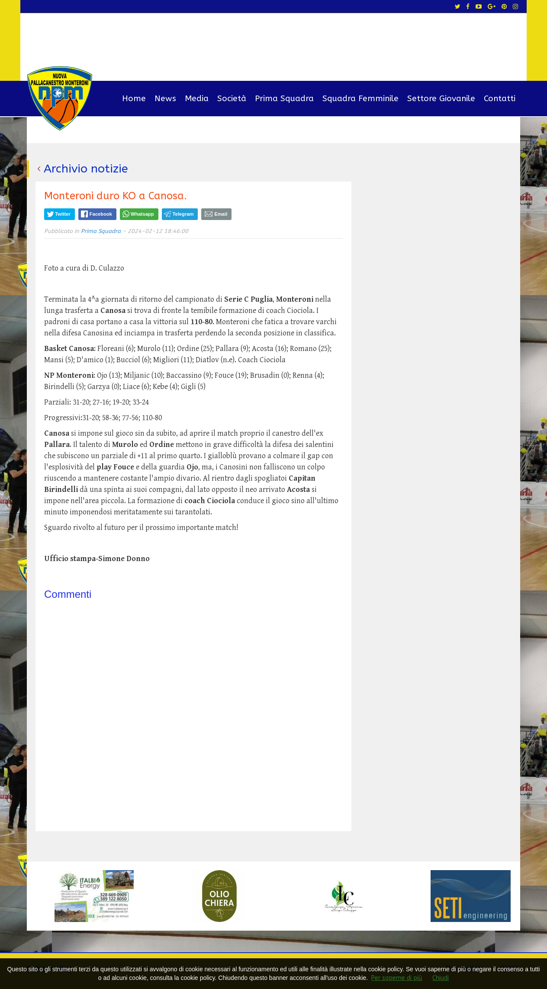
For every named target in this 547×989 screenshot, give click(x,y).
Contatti (499, 98)
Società (231, 98)
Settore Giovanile (441, 98)
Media (197, 98)
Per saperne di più (396, 978)
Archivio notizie (86, 168)
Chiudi (440, 978)
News (165, 98)
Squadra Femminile (360, 98)
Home (134, 98)
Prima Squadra (284, 98)
